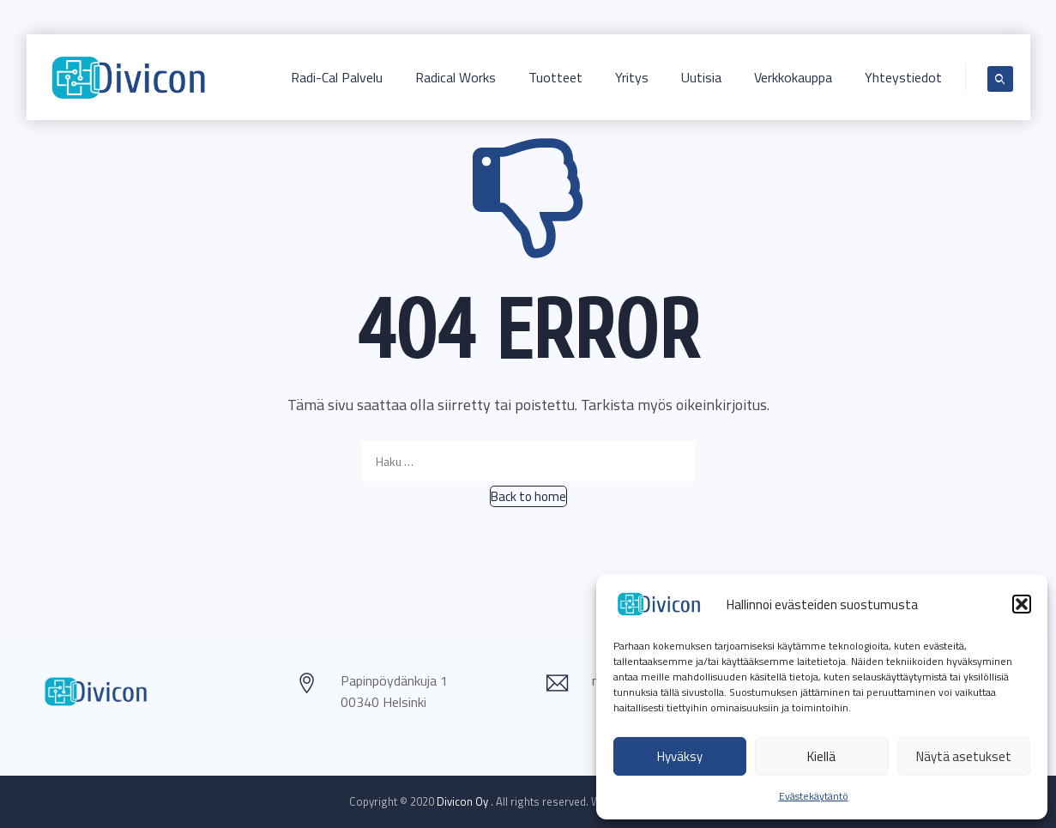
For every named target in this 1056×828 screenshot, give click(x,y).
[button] (1021, 604)
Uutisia (701, 77)
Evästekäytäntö (813, 796)
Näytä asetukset (963, 756)
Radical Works (455, 77)
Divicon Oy (464, 801)
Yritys (632, 77)
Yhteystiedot (903, 77)
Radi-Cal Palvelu (337, 77)
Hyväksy (680, 756)
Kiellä (821, 756)
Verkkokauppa (793, 77)
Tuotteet (555, 77)
